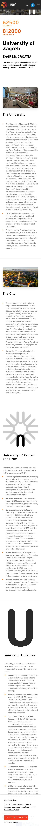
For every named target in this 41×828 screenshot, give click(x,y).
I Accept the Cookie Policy (16, 818)
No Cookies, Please (11, 822)
